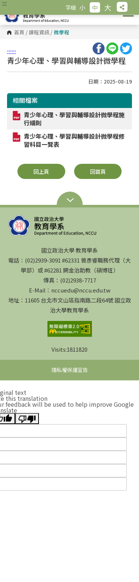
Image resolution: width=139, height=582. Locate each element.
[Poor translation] (27, 418)
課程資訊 (39, 32)
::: (4, 3)
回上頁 (41, 171)
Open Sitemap (70, 201)
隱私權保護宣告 (70, 369)
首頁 (19, 32)
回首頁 (98, 171)
